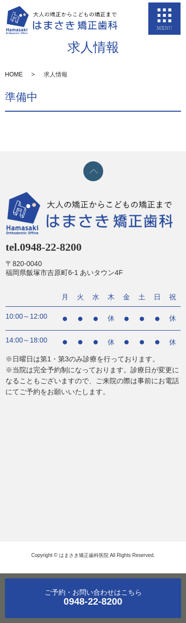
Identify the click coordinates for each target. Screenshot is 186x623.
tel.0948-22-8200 (43, 247)
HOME (14, 74)
